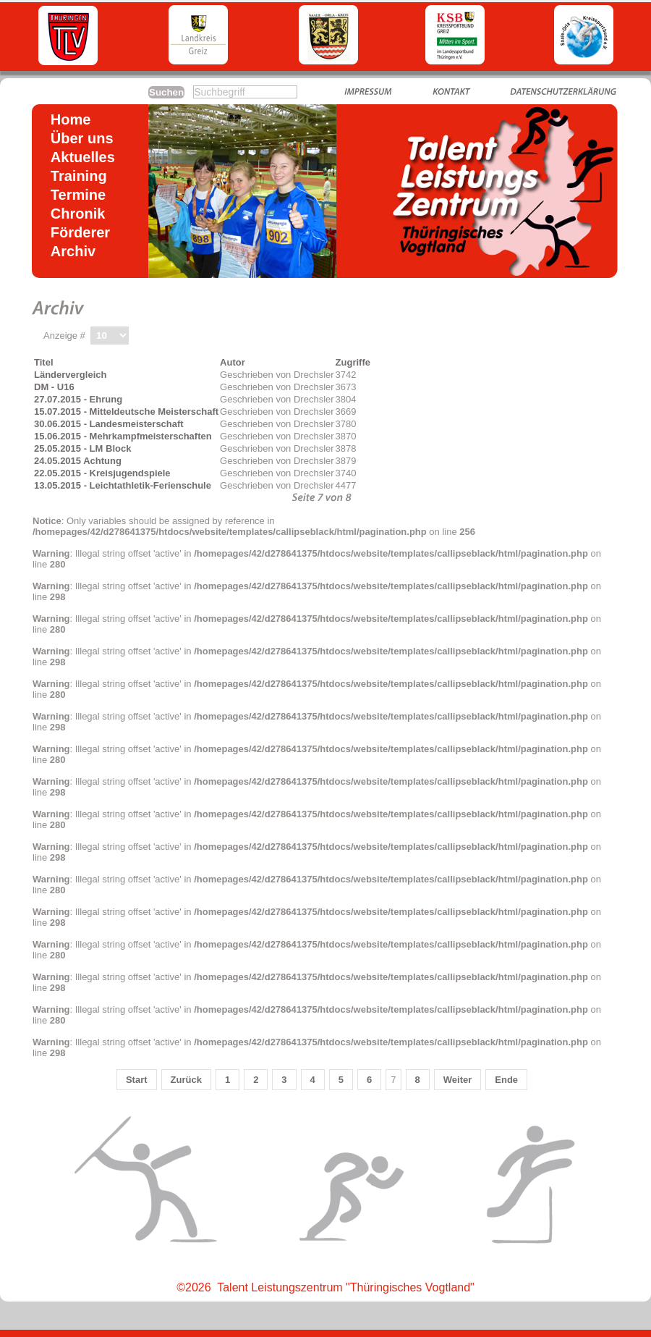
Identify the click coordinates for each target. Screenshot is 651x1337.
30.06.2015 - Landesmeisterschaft (109, 423)
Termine (78, 195)
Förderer (80, 232)
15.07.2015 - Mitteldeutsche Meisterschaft (126, 411)
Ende (506, 1079)
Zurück (186, 1079)
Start (137, 1079)
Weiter (457, 1079)
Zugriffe (353, 362)
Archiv (73, 251)
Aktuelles (83, 157)
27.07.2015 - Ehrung (78, 399)
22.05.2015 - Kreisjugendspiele (102, 473)
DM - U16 (54, 386)
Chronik (78, 214)
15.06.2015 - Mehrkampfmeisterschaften (123, 436)
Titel (44, 362)
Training (79, 176)
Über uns (82, 138)
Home (71, 119)
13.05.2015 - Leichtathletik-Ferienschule (122, 485)
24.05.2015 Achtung (78, 460)
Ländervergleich (70, 374)
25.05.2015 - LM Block (82, 448)
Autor (232, 362)
